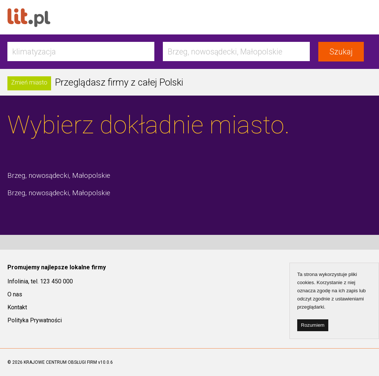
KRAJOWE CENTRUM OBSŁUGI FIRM (60, 362)
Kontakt (17, 307)
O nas (14, 294)
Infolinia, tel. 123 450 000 (40, 281)
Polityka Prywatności (34, 320)
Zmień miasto (29, 82)
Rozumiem (313, 325)
